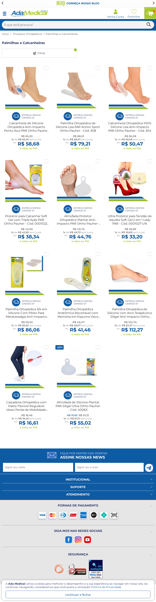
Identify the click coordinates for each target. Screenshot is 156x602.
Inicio (5, 34)
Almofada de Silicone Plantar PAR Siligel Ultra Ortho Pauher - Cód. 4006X (78, 406)
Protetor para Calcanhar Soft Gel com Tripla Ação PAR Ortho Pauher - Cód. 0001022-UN (26, 221)
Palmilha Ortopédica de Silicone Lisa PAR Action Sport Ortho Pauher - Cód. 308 (78, 126)
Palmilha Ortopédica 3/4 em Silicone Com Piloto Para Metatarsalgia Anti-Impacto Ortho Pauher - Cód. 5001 (26, 314)
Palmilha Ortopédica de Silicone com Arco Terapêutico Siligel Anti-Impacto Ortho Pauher (129, 314)
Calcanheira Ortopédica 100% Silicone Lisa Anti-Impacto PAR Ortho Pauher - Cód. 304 (129, 126)
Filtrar (55, 52)
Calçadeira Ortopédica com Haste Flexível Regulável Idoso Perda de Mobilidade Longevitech (26, 408)
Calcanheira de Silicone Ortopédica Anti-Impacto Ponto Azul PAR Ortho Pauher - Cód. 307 (26, 128)
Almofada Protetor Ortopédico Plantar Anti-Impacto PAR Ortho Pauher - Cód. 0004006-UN (78, 221)
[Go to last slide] (2, 3)
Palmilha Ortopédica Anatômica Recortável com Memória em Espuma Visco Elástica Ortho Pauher (77, 314)
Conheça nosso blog (78, 3)
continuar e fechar (78, 595)
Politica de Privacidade (106, 587)
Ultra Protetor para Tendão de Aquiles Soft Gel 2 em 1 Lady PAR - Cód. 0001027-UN (130, 219)
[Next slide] (153, 3)
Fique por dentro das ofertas (83, 455)
